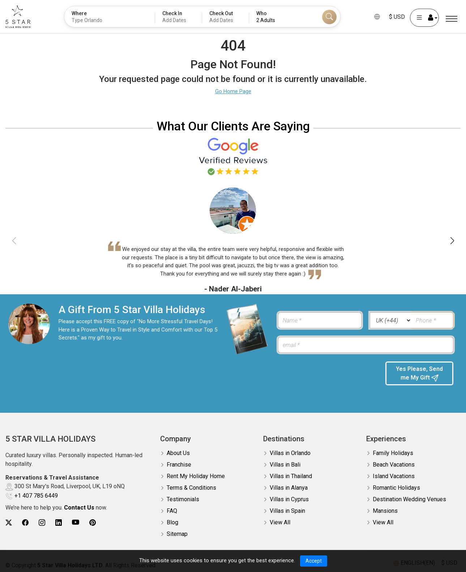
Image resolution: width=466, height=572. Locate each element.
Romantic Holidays (396, 483)
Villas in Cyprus (289, 494)
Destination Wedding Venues (409, 494)
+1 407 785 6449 (36, 491)
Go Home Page (233, 91)
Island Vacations (394, 471)
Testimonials (183, 494)
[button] (452, 241)
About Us (178, 448)
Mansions (385, 506)
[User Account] (424, 18)
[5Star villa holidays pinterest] (92, 518)
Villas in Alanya (289, 483)
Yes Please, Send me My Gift (419, 373)
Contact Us (79, 503)
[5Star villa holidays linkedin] (58, 518)
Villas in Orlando (290, 448)
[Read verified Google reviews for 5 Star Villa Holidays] (233, 156)
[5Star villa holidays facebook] (25, 518)
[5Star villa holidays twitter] (8, 518)
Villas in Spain (287, 506)
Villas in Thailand (291, 471)
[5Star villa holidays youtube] (75, 518)
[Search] (329, 17)
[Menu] (451, 19)
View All (280, 518)
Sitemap (177, 529)
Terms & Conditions (191, 483)
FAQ (172, 506)
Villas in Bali (285, 460)
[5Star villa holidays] (17, 16)
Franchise (179, 460)
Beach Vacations (394, 460)
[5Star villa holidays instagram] (42, 518)
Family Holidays (393, 448)
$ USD (397, 16)
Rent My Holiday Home (196, 471)
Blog (172, 518)
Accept (313, 561)
